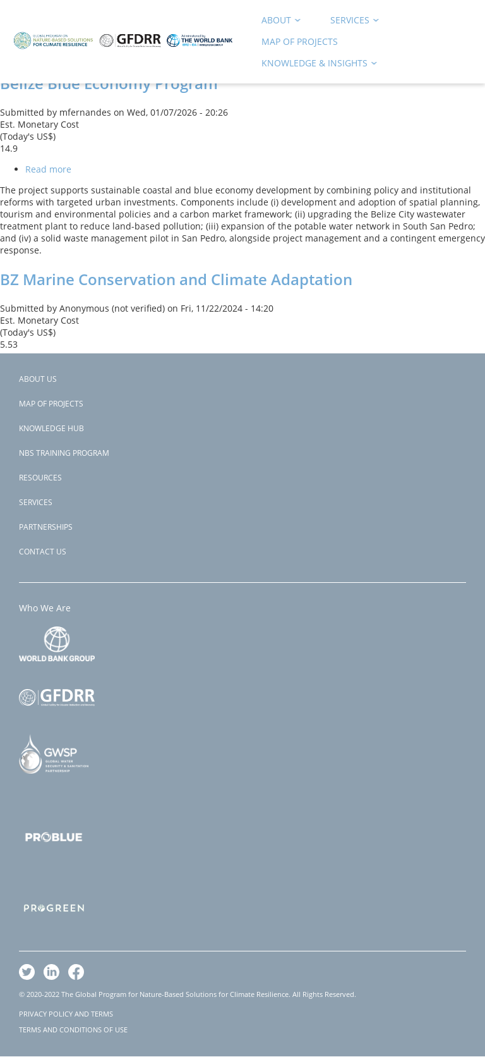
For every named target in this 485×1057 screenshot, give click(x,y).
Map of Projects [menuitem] (299, 41)
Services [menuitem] (350, 22)
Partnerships (46, 527)
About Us (38, 379)
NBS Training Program (64, 453)
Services (35, 502)
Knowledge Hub (51, 428)
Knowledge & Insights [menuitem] (315, 65)
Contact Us (42, 551)
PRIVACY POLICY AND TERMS (66, 1013)
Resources (40, 477)
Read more (48, 169)
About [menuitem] (277, 22)
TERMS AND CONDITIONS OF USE (73, 1029)
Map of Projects (51, 403)
